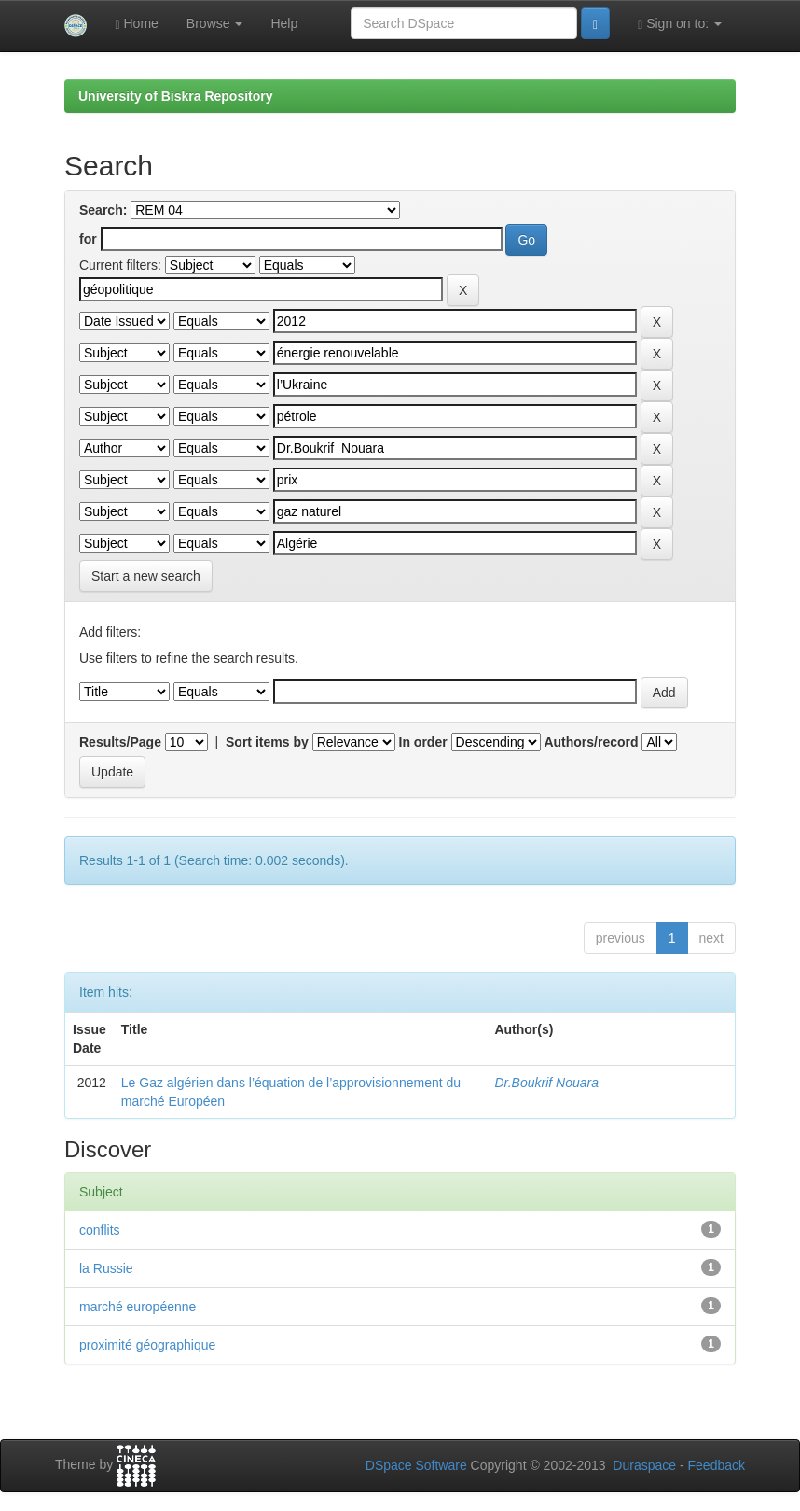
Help (283, 23)
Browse (214, 23)
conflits (99, 1230)
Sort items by (267, 742)
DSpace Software (416, 1465)
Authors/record (591, 742)
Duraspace (644, 1465)
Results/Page (120, 742)
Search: (103, 210)
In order (423, 742)
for (88, 238)
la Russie (106, 1268)
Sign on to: (680, 24)
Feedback (716, 1465)
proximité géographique (147, 1344)
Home (136, 24)
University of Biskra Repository (175, 96)
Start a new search (145, 575)
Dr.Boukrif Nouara (546, 1082)
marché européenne (137, 1306)
